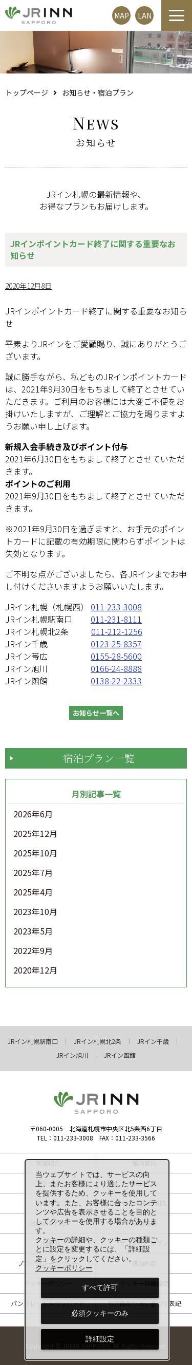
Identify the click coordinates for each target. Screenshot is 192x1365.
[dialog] (97, 1260)
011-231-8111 (116, 619)
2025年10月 (35, 853)
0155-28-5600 (116, 656)
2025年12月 (35, 833)
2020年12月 (35, 970)
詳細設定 (100, 1339)
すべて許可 (100, 1287)
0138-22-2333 (116, 681)
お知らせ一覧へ (96, 713)
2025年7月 (33, 872)
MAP (121, 15)
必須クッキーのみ (100, 1313)
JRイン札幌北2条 (97, 1041)
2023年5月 (33, 931)
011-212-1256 (116, 631)
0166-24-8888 (116, 668)
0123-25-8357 (116, 644)
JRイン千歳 (153, 1041)
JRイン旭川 (72, 1055)
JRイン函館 (120, 1055)
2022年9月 (33, 951)
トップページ (26, 92)
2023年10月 (35, 912)
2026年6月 (33, 814)
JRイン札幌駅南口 (33, 1041)
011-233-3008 (116, 607)
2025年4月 (33, 892)
